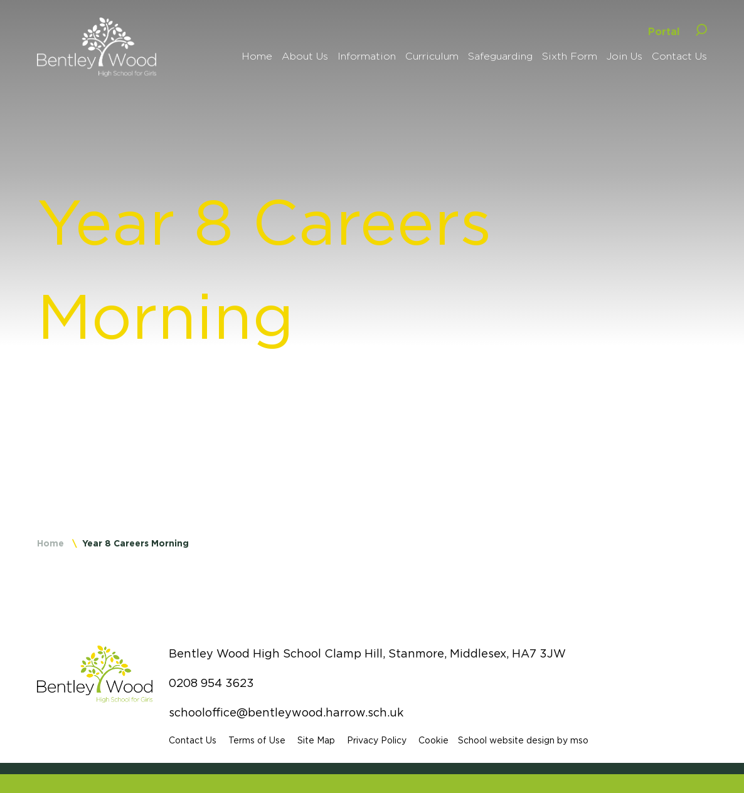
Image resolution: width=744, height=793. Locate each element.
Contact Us (192, 740)
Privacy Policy (377, 740)
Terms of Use (256, 740)
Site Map (316, 740)
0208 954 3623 (211, 683)
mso (579, 740)
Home (50, 543)
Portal (664, 31)
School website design (506, 740)
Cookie (433, 740)
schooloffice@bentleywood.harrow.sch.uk (286, 712)
